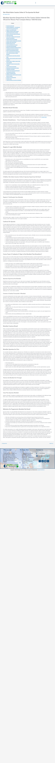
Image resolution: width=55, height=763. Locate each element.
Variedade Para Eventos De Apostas (12, 53)
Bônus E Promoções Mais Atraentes (13, 54)
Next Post (51, 448)
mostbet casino (44, 122)
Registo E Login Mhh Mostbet (11, 30)
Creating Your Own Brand (27, 458)
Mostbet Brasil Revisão (10, 25)
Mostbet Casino (9, 82)
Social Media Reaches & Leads (28, 465)
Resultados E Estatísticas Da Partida (13, 72)
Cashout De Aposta (9, 36)
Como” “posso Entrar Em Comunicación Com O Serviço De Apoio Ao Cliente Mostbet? (13, 57)
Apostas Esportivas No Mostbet (12, 40)
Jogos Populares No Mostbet (11, 70)
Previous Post (4, 448)
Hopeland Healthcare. (41, 475)
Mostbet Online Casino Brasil (11, 44)
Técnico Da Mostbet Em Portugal (12, 47)
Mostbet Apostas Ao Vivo (11, 46)
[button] (35, 2)
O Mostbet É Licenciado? (10, 73)
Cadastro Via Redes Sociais (11, 77)
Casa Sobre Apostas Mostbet (11, 49)
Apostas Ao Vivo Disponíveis (11, 81)
